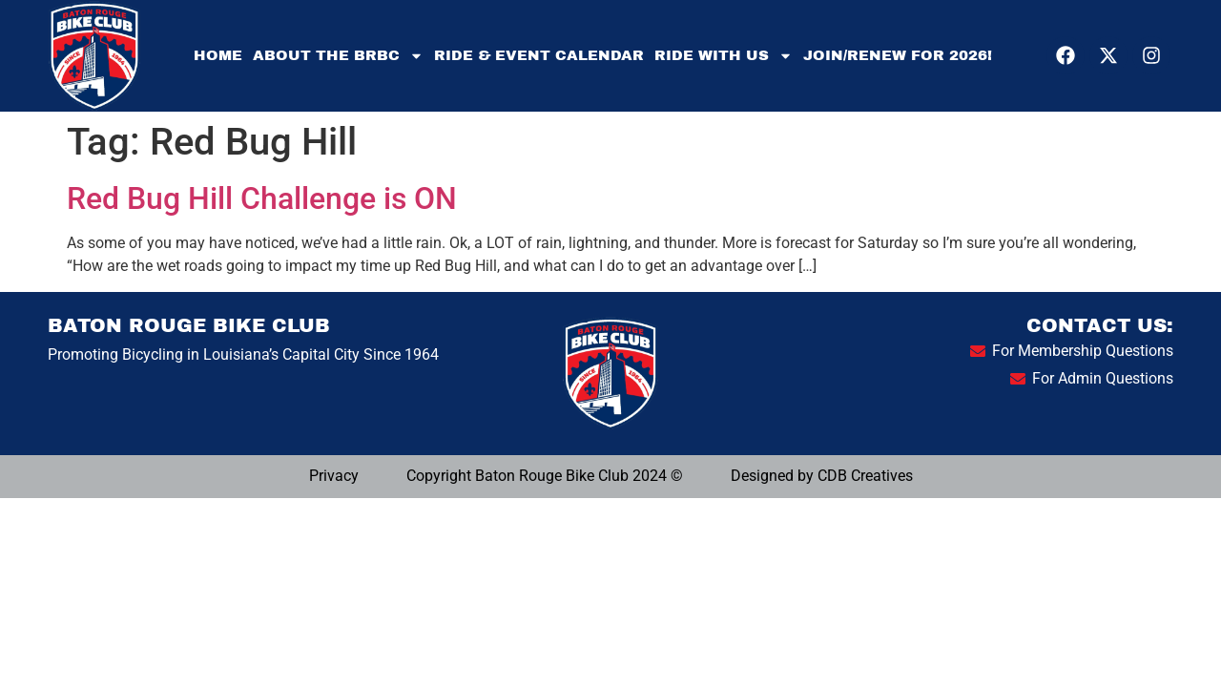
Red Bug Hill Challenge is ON (262, 198)
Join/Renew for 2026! (897, 55)
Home (218, 55)
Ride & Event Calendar (539, 55)
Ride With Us (723, 56)
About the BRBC (338, 56)
